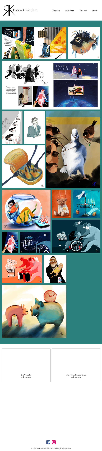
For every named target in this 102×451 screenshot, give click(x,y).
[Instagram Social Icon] (54, 442)
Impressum (67, 448)
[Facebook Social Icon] (48, 442)
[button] (56, 11)
